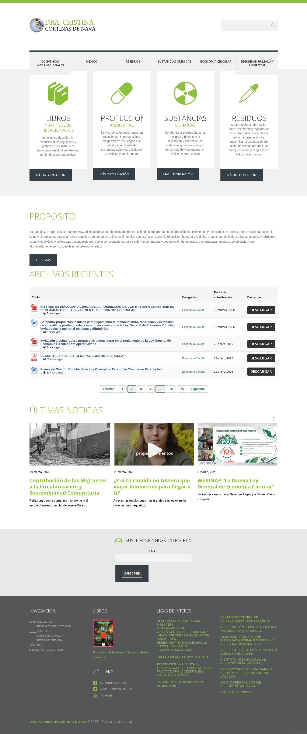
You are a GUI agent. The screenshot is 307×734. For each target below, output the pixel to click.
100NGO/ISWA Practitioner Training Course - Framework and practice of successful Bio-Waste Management (185, 661)
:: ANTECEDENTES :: (41, 612)
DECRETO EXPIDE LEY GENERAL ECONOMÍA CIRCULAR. (84, 347)
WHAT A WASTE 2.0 (170, 619)
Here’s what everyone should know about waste (182, 635)
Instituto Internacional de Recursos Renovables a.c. (243, 652)
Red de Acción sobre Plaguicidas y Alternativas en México (248, 619)
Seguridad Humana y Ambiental (257, 63)
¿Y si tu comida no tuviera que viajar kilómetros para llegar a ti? (152, 477)
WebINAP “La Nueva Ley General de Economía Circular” (236, 474)
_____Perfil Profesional (46, 631)
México (91, 61)
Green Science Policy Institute (183, 648)
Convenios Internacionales (50, 63)
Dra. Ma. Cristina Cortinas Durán (57, 712)
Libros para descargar (46, 640)
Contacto (36, 636)
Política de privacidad (117, 712)
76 (182, 380)
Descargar (261, 301)
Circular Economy (236, 683)
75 (171, 380)
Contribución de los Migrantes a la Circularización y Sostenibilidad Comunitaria (68, 477)
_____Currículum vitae (45, 626)
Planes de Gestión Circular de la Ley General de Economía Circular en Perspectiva (101, 360)
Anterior (108, 380)
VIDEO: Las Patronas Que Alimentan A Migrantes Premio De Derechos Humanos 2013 (248, 631)
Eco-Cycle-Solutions (174, 641)
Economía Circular (215, 61)
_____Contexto (40, 622)
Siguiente (198, 380)
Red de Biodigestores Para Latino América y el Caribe (248, 642)
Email (153, 542)
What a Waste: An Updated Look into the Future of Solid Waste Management (183, 626)
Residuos (133, 61)
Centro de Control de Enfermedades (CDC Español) (244, 610)
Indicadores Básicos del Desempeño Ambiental (241, 675)
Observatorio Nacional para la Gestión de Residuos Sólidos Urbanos (246, 664)
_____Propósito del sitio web (50, 617)
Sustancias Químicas (174, 61)
